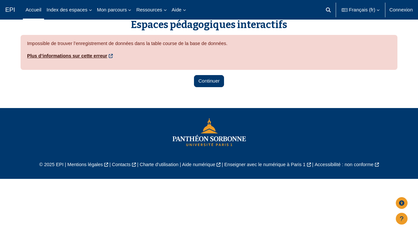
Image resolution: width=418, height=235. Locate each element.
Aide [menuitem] (177, 9)
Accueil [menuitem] (33, 9)
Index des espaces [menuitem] (67, 9)
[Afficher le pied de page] (402, 219)
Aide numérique (198, 180)
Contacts (118, 180)
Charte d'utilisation (157, 180)
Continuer (208, 96)
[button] (328, 10)
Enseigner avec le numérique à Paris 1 (267, 180)
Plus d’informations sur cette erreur (68, 71)
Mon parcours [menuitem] (112, 9)
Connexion (401, 9)
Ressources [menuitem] (149, 9)
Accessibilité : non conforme (349, 180)
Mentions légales (80, 180)
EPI (10, 9)
